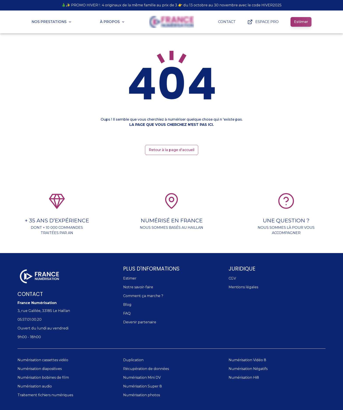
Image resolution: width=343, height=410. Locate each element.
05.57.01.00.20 (30, 319)
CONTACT (227, 22)
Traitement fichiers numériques (45, 395)
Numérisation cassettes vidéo (43, 360)
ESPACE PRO (263, 22)
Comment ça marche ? (143, 296)
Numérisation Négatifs (248, 369)
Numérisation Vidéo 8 (247, 360)
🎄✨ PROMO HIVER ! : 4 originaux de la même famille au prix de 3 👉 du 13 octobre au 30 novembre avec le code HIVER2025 (171, 5)
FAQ (127, 313)
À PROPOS (112, 22)
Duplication (133, 360)
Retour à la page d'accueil (171, 150)
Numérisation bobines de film (43, 377)
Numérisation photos (141, 395)
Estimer (301, 22)
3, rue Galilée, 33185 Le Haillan (44, 311)
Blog (127, 305)
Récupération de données (146, 369)
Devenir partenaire (139, 322)
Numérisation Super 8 (142, 386)
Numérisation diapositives (40, 369)
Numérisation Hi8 (244, 377)
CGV (232, 278)
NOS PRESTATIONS (52, 22)
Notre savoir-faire (138, 287)
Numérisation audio (35, 386)
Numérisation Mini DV (142, 377)
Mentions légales (243, 287)
